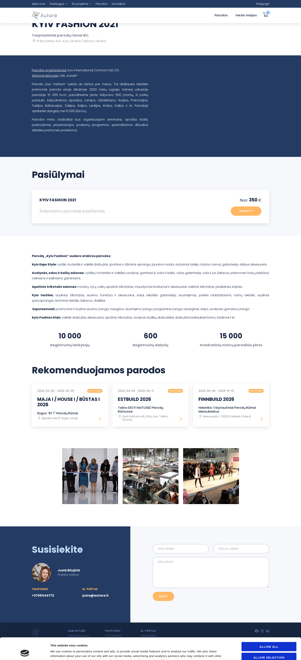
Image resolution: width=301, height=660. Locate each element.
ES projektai (80, 4)
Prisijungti (262, 4)
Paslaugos (57, 4)
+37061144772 (43, 595)
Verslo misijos (246, 15)
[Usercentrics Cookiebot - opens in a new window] (25, 652)
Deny (269, 647)
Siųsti (163, 596)
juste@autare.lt (95, 595)
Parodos (101, 4)
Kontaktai (118, 4)
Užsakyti (246, 211)
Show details (217, 652)
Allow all (269, 626)
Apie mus (38, 4)
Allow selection (269, 636)
